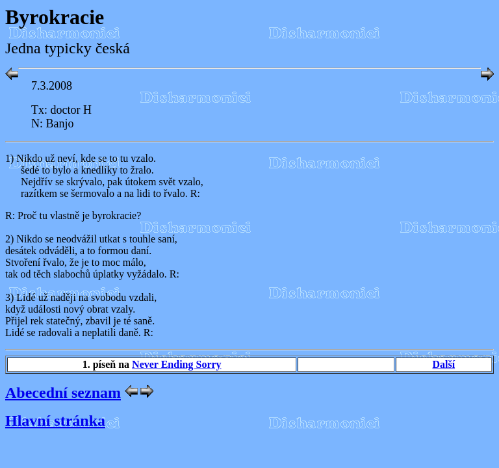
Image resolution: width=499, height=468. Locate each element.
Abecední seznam (63, 392)
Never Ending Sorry (176, 364)
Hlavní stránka (55, 420)
